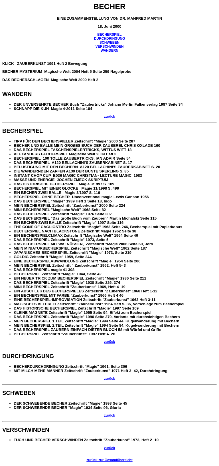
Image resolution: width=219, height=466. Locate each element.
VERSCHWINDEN (110, 47)
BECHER (110, 6)
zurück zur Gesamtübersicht (109, 460)
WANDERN (109, 51)
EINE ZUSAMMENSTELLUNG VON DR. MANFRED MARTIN (109, 18)
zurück (109, 116)
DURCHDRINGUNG (109, 39)
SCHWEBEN (109, 43)
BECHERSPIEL (109, 35)
